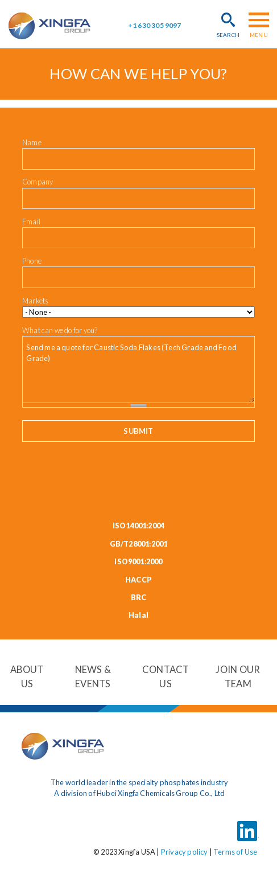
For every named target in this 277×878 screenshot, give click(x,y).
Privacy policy (184, 851)
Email (31, 221)
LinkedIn (248, 824)
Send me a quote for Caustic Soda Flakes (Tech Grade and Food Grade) (138, 369)
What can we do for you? (59, 330)
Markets (35, 300)
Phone (32, 260)
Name (32, 142)
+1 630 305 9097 (154, 25)
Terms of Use (235, 851)
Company (37, 181)
